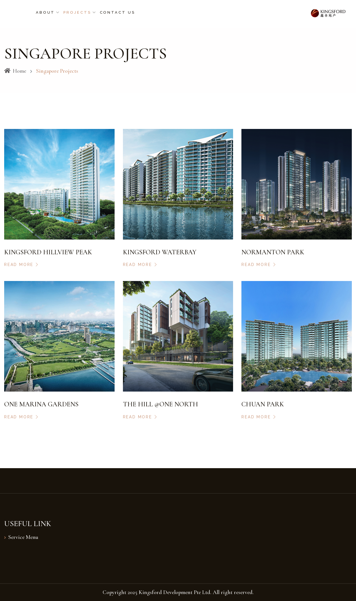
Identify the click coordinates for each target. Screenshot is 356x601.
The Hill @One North (160, 404)
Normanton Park (272, 252)
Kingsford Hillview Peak (48, 252)
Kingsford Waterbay (159, 252)
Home (15, 71)
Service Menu (23, 537)
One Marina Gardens (41, 404)
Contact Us (117, 12)
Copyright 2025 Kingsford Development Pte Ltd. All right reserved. (178, 592)
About (45, 12)
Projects (77, 12)
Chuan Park (262, 404)
